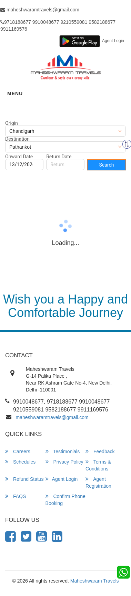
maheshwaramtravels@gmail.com (52, 417)
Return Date (58, 156)
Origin (11, 123)
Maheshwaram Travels (94, 581)
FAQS (15, 496)
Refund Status (24, 479)
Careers (17, 451)
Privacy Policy (64, 462)
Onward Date (19, 156)
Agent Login (113, 40)
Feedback (99, 451)
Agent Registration (98, 482)
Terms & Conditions (98, 465)
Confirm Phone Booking (65, 499)
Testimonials (63, 451)
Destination (17, 139)
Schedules (20, 462)
